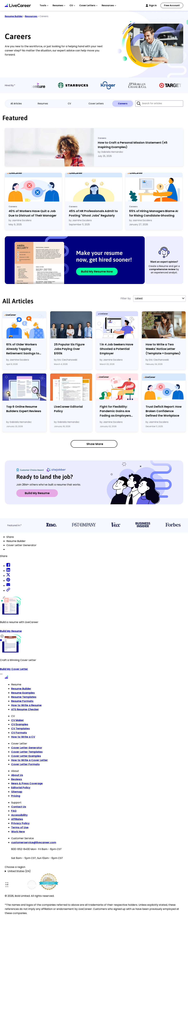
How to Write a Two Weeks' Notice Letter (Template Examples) (163, 348)
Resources (31, 16)
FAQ (13, 811)
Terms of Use (19, 827)
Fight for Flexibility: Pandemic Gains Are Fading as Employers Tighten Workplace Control (115, 411)
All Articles (16, 103)
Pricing (15, 796)
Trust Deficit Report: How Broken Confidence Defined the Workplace (164, 411)
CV (69, 103)
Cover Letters (96, 103)
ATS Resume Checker (25, 709)
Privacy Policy (20, 823)
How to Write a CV (23, 737)
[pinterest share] (8, 580)
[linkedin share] (8, 571)
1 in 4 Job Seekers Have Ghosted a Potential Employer (116, 348)
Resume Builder (14, 16)
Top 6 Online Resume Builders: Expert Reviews (23, 409)
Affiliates (17, 819)
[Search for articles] (159, 103)
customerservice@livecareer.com (33, 842)
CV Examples (19, 724)
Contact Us (18, 807)
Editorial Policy (20, 787)
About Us (17, 775)
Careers (122, 103)
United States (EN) (19, 871)
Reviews (16, 779)
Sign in (153, 5)
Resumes (43, 103)
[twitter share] (8, 576)
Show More (94, 444)
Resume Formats (22, 701)
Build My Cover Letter (14, 669)
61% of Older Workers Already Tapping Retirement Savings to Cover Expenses (22, 349)
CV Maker (17, 720)
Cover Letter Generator (26, 748)
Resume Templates (23, 697)
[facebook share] (8, 566)
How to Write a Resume (26, 705)
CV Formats (19, 733)
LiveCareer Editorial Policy (68, 409)
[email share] (8, 585)
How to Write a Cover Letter (29, 760)
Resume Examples (23, 693)
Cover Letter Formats (25, 764)
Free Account (172, 5)
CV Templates (20, 728)
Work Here (18, 831)
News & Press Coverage (27, 783)
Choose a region (15, 867)
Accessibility (19, 815)
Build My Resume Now (97, 271)
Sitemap (16, 792)
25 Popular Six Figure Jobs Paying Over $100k (69, 348)
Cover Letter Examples (26, 756)
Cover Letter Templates (27, 752)
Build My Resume (37, 493)
